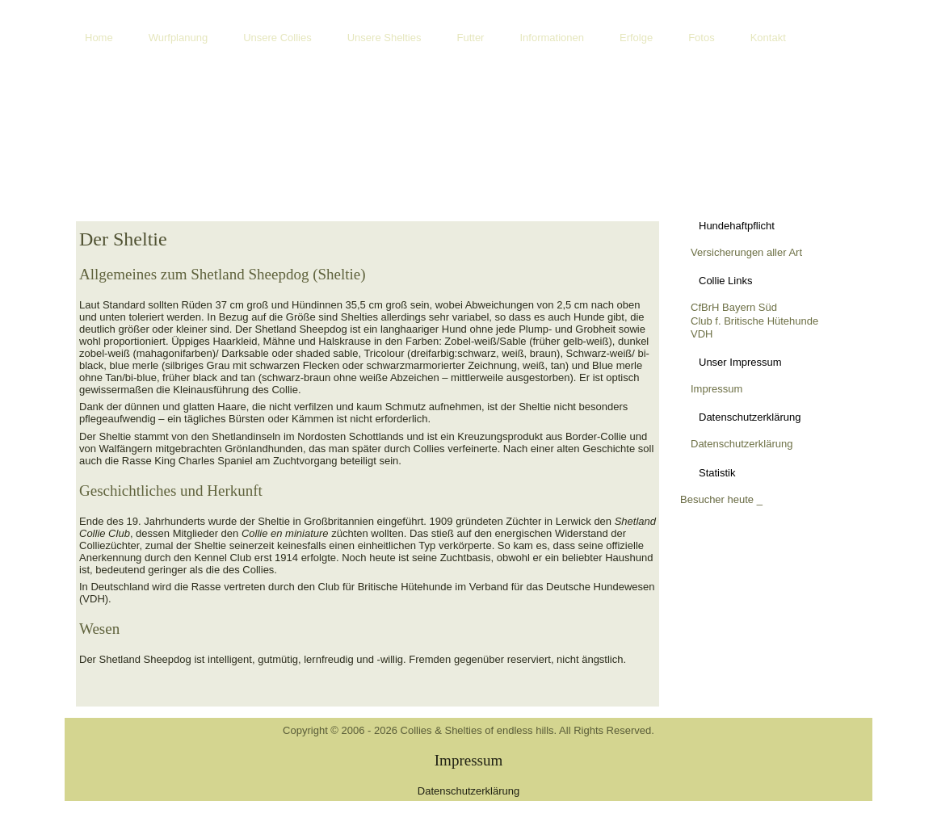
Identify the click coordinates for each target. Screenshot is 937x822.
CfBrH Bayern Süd (734, 307)
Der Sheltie (123, 239)
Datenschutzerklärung (741, 444)
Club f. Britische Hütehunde (754, 321)
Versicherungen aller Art (746, 252)
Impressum (716, 389)
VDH (701, 334)
